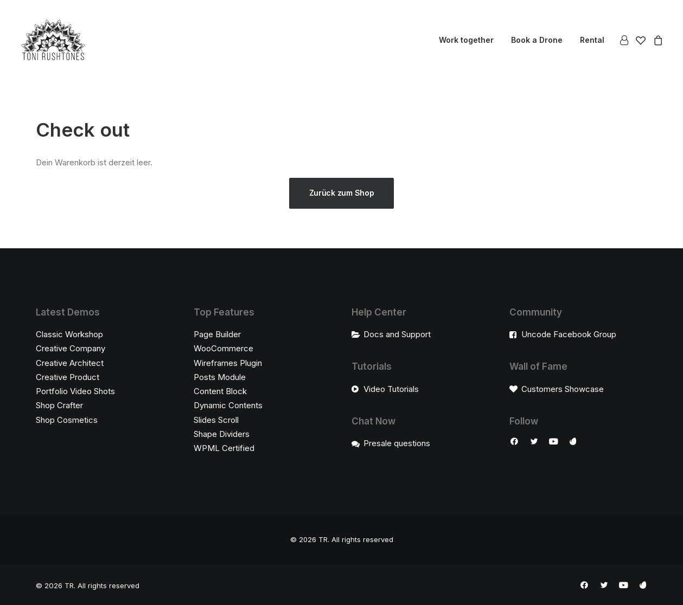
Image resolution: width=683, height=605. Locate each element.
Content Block (220, 391)
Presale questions (396, 443)
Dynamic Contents (228, 405)
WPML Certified (224, 448)
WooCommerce (223, 348)
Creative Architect (70, 363)
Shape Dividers (222, 434)
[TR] (53, 40)
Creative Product (67, 377)
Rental (592, 39)
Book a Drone (537, 39)
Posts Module (220, 377)
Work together (466, 39)
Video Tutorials (391, 389)
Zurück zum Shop (341, 192)
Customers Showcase (562, 389)
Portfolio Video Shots (75, 391)
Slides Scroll (216, 420)
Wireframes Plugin (228, 363)
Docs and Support (397, 334)
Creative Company (70, 348)
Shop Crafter (59, 405)
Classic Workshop (69, 334)
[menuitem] (466, 40)
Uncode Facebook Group (568, 334)
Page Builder (217, 334)
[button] (514, 442)
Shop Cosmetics (67, 420)
